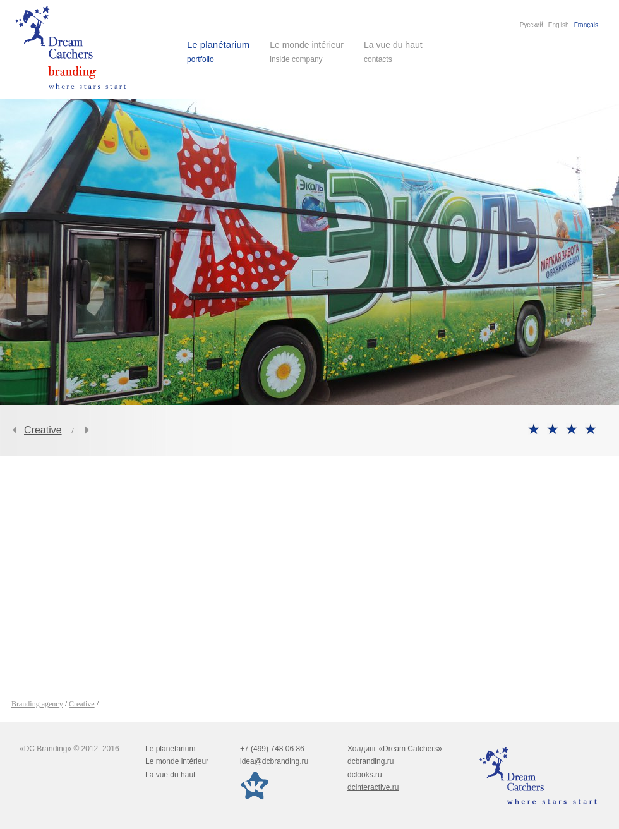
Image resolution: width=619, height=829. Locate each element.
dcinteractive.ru (373, 787)
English (558, 24)
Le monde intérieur (176, 761)
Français (586, 24)
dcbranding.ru (370, 761)
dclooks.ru (364, 774)
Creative (43, 430)
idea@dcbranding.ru (274, 761)
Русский (531, 24)
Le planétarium (170, 748)
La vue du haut (394, 52)
